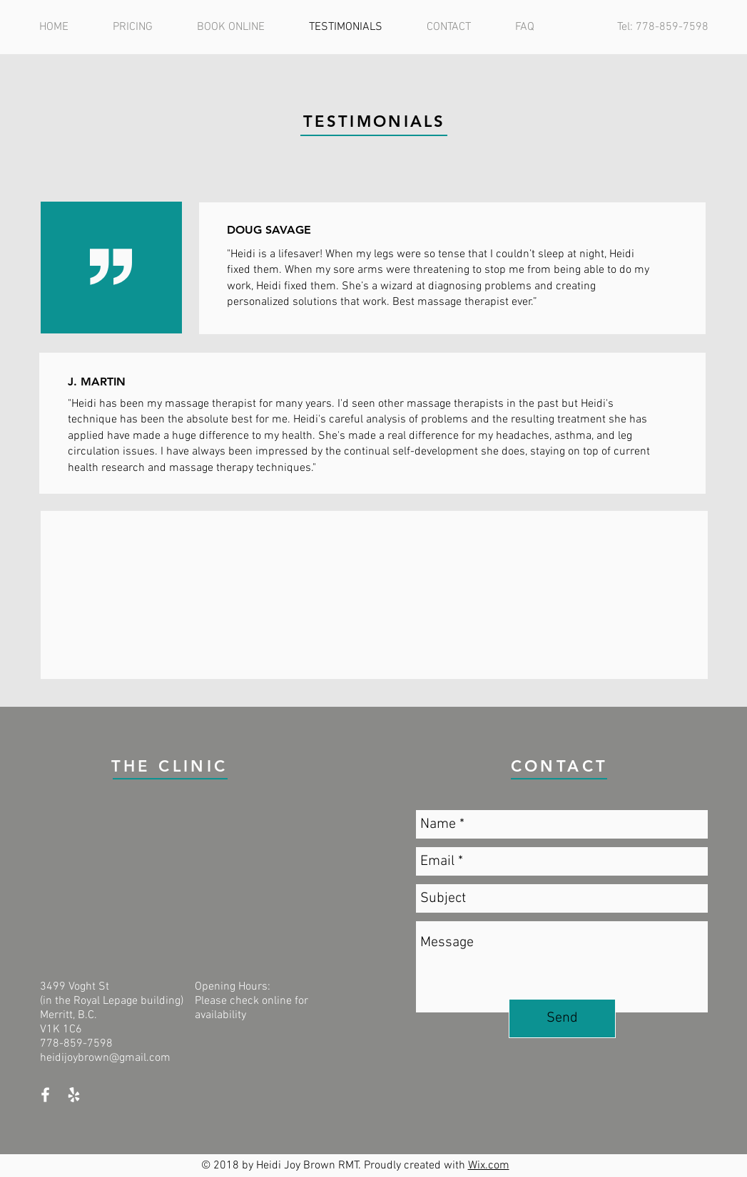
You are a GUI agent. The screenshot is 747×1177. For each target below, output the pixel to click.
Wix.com (488, 1165)
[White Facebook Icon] (45, 1094)
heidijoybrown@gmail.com (105, 1058)
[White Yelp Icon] (73, 1094)
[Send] (562, 1018)
